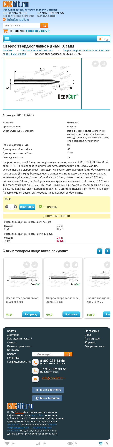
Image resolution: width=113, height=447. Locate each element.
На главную (92, 331)
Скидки (11, 342)
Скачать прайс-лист (19, 346)
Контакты (13, 350)
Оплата (11, 331)
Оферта (11, 354)
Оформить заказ (95, 346)
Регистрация (93, 338)
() (13, 443)
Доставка (13, 334)
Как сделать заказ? (19, 338)
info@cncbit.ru (18, 20)
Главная (7, 50)
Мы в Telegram (50, 398)
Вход (103, 39)
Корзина (90, 342)
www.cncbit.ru (37, 415)
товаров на (38, 31)
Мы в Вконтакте (50, 389)
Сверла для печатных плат (37, 50)
